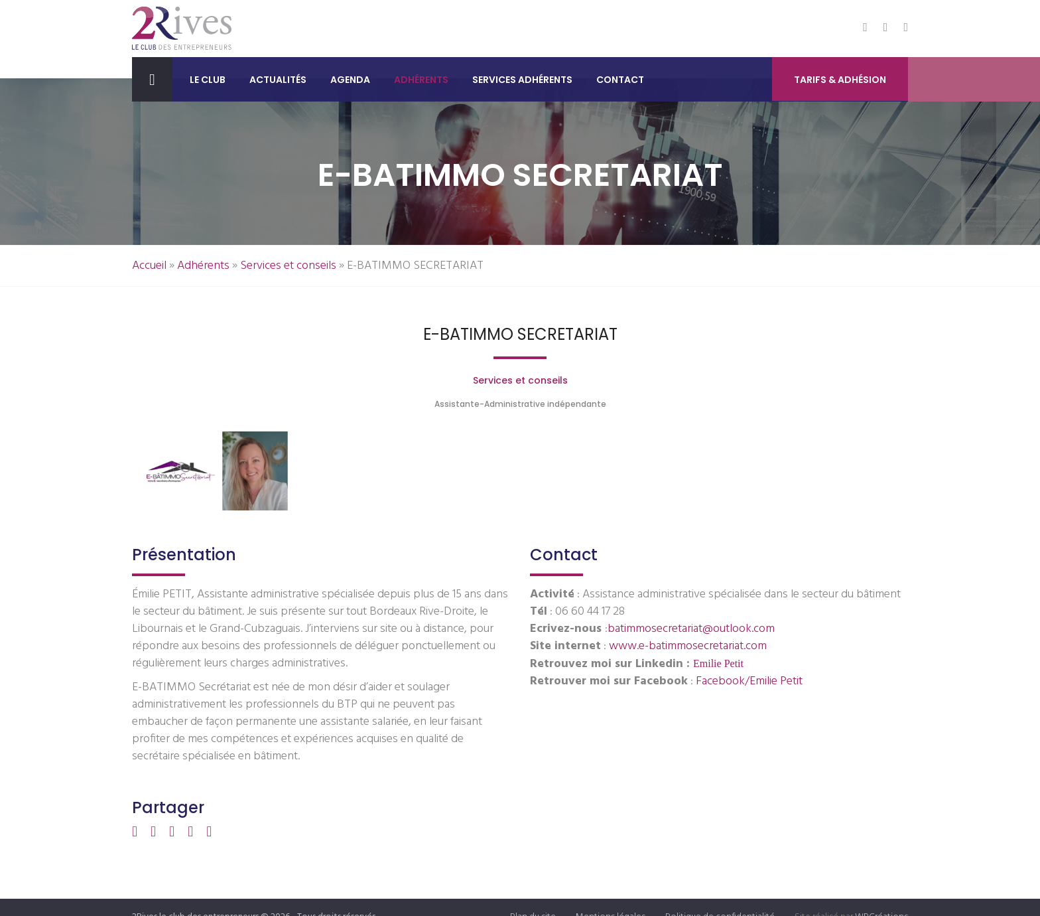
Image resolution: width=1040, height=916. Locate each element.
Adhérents (421, 79)
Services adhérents (522, 79)
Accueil (149, 265)
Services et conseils (288, 265)
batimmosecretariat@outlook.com (691, 629)
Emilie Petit (718, 663)
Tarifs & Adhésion (840, 80)
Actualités (277, 79)
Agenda (350, 79)
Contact (620, 79)
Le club (208, 79)
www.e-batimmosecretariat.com (688, 646)
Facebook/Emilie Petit (749, 681)
